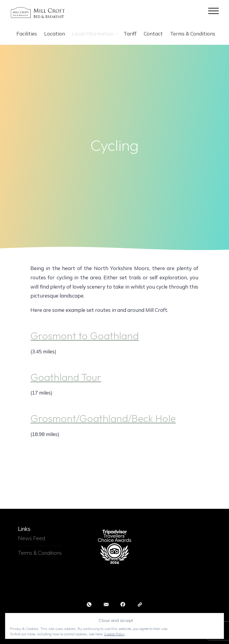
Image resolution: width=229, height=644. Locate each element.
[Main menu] (213, 11)
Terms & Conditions (40, 553)
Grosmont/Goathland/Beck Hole (103, 418)
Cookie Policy (114, 634)
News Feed (31, 538)
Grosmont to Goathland (85, 335)
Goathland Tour (66, 377)
